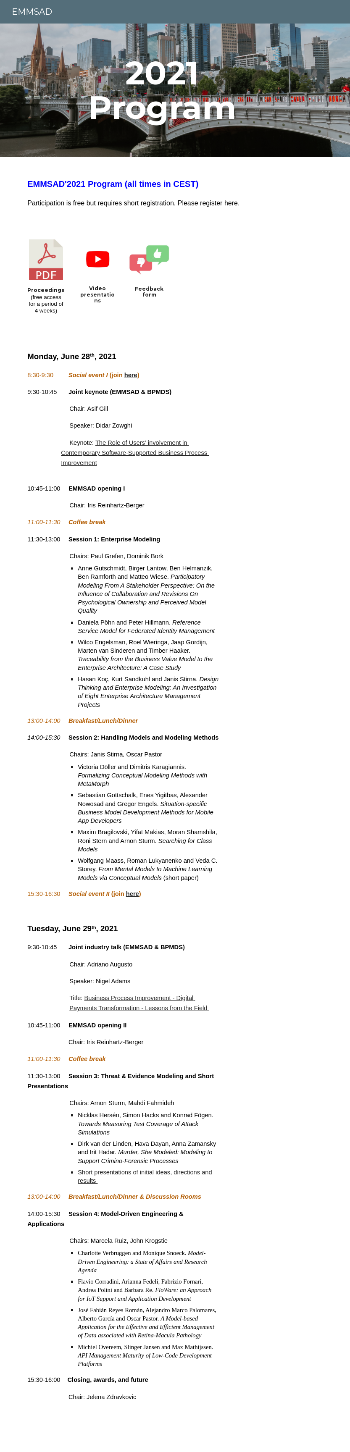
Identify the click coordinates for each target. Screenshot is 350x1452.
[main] (162, 90)
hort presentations (106, 1172)
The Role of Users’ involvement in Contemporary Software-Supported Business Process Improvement (135, 453)
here (231, 203)
